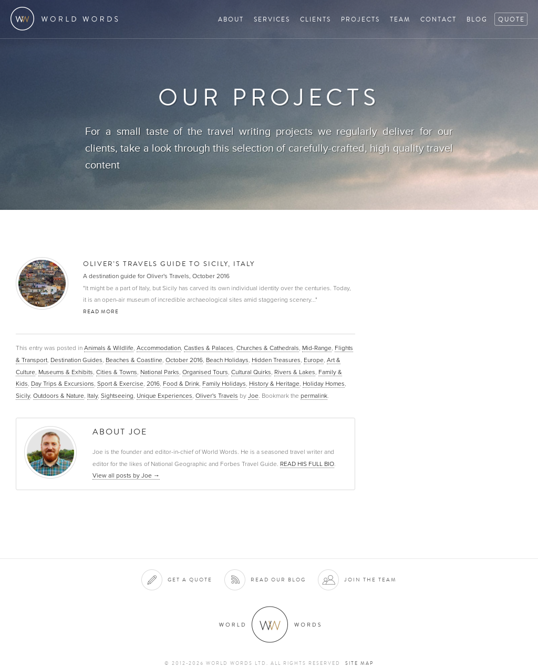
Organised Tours (205, 372)
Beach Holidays (227, 360)
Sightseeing (117, 395)
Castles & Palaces (208, 348)
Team (400, 19)
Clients (315, 19)
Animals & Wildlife (108, 348)
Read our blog (278, 579)
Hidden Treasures (276, 360)
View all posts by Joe (126, 475)
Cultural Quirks (251, 372)
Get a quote (190, 579)
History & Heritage (274, 383)
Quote (511, 19)
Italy (92, 395)
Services (272, 19)
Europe (314, 360)
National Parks (159, 372)
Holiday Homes (324, 383)
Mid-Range (317, 348)
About (231, 19)
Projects (360, 19)
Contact (438, 19)
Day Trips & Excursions (62, 383)
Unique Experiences (164, 395)
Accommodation (159, 348)
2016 (153, 383)
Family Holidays (224, 383)
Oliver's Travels (216, 395)
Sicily (23, 395)
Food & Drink (181, 383)
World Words (67, 18)
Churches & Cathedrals (267, 348)
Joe (253, 395)
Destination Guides (76, 360)
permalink (314, 395)
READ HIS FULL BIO (307, 464)
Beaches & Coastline (134, 360)
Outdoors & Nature (58, 395)
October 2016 (184, 360)
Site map (359, 663)
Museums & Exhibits (65, 372)
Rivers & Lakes (294, 372)
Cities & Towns (116, 372)
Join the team (370, 579)
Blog (477, 19)
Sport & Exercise (120, 383)
